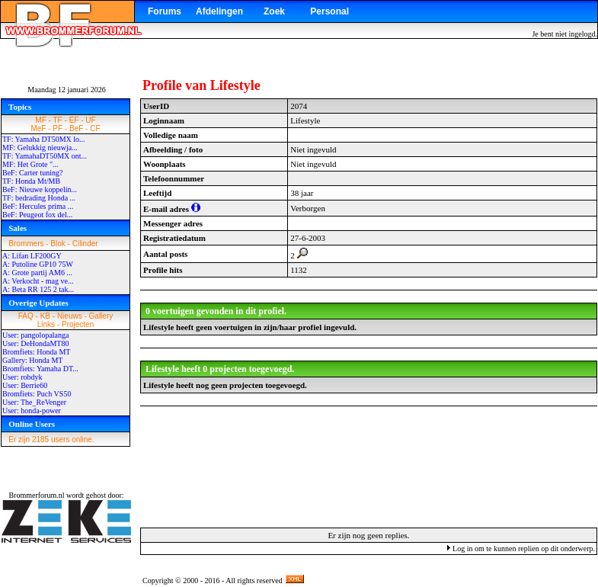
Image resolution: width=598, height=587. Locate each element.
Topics (19, 106)
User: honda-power (31, 410)
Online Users (31, 423)
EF (74, 120)
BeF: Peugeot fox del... (37, 214)
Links (46, 324)
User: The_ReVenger (34, 402)
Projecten (78, 324)
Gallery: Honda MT (32, 360)
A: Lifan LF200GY (32, 256)
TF (57, 120)
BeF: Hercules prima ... (37, 206)
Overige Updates (38, 302)
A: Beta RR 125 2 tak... (38, 289)
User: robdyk (22, 377)
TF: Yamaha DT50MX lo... (43, 139)
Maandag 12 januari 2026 (66, 89)
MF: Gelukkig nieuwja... (40, 147)
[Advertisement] (369, 466)
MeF (38, 128)
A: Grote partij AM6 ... (37, 272)
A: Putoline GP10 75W (37, 264)
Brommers (25, 243)
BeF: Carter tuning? (32, 172)
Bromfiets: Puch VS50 (36, 394)
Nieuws (69, 316)
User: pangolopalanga (35, 335)
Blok (57, 243)
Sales (17, 228)
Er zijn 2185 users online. (51, 439)
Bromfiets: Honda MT (36, 352)
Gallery (101, 316)
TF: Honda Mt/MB (31, 181)
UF (90, 120)
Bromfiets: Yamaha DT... (40, 368)
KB (45, 316)
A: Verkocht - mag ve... (37, 281)
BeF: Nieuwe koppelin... (39, 189)
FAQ (26, 316)
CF (95, 128)
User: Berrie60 (24, 385)
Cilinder (85, 243)
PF (57, 128)
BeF (76, 128)
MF (40, 120)
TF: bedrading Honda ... (38, 198)
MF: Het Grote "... (30, 164)
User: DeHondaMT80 (35, 343)
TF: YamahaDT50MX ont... (44, 156)
